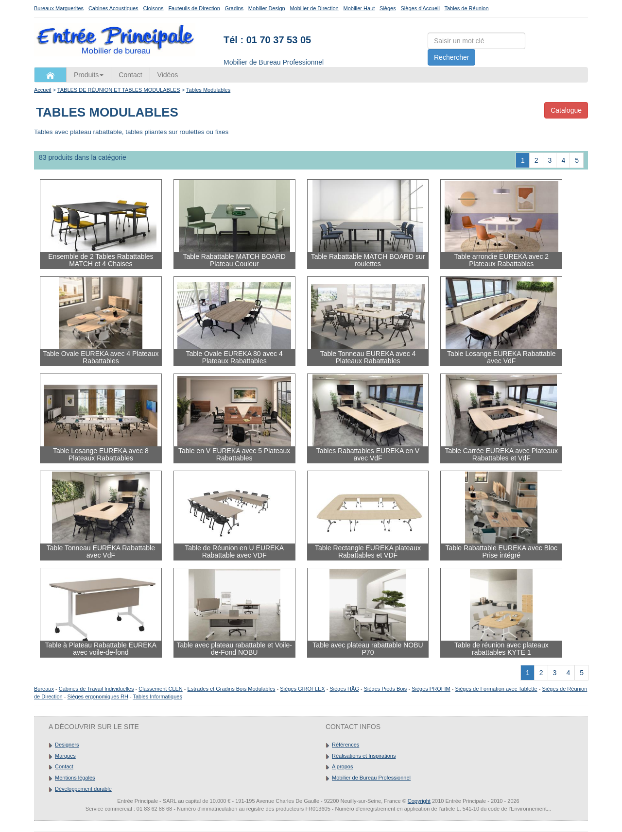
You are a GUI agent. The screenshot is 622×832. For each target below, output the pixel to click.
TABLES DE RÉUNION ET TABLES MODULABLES (118, 90)
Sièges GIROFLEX (302, 689)
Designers (67, 744)
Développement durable (83, 789)
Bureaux (44, 689)
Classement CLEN (160, 689)
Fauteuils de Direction (194, 8)
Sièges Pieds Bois (385, 689)
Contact (130, 75)
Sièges (388, 8)
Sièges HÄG (344, 689)
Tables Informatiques (157, 696)
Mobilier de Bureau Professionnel (371, 778)
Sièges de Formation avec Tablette (496, 689)
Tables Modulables (208, 90)
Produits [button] (89, 75)
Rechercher (451, 57)
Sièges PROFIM (431, 689)
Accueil (42, 90)
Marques (65, 756)
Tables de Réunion (466, 8)
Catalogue (566, 110)
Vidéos (167, 75)
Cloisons (153, 8)
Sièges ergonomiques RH (97, 696)
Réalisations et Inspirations (364, 756)
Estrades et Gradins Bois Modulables (232, 689)
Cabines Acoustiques (113, 8)
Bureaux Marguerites (59, 8)
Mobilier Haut (359, 8)
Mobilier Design (266, 8)
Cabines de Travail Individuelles (96, 689)
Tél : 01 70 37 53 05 (267, 39)
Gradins (234, 8)
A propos (342, 766)
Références (345, 744)
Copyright (419, 801)
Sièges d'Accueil (420, 8)
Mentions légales (75, 778)
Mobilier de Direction (314, 8)
